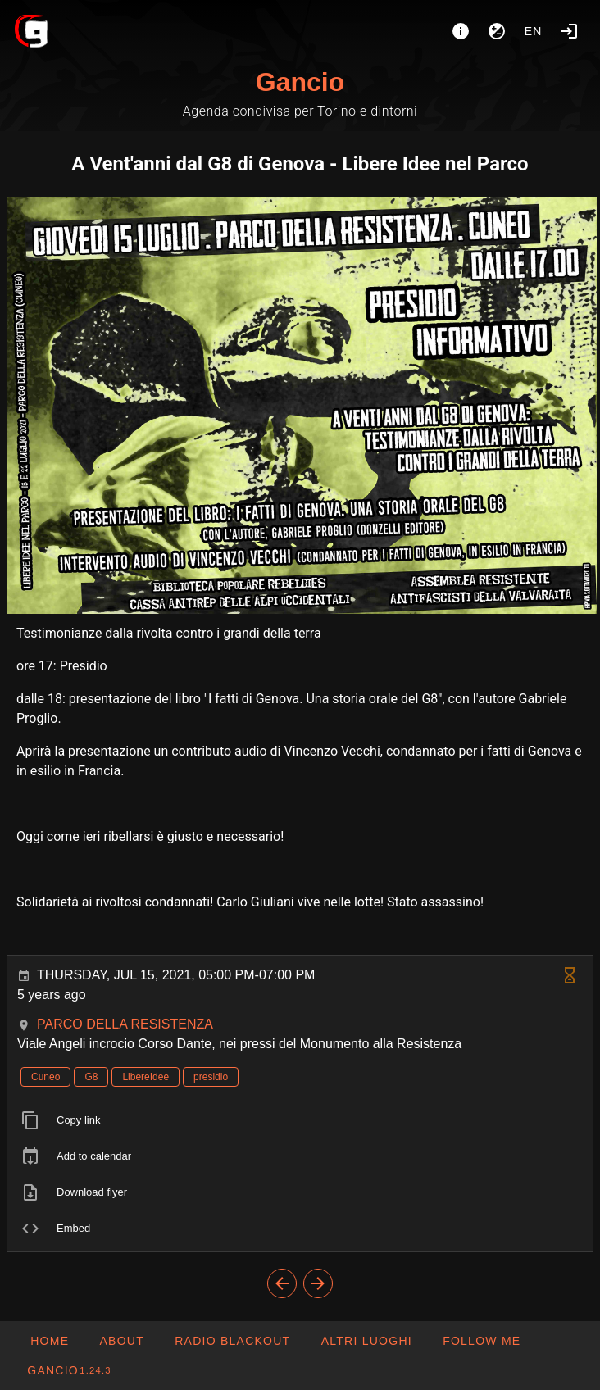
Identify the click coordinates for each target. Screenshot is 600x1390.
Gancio (300, 82)
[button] (366, 1341)
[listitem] (300, 1120)
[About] (461, 31)
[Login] (569, 31)
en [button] (534, 31)
